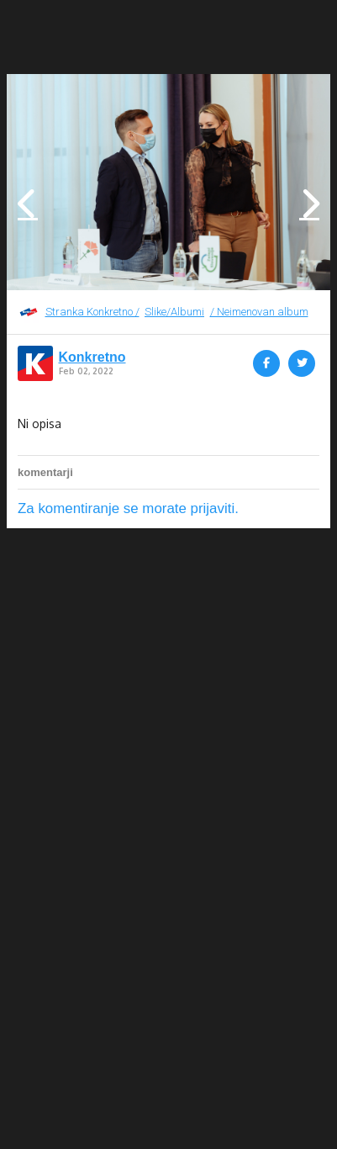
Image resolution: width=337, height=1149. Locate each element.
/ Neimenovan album (259, 311)
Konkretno (92, 357)
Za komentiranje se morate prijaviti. (128, 508)
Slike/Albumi (174, 311)
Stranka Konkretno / (92, 311)
